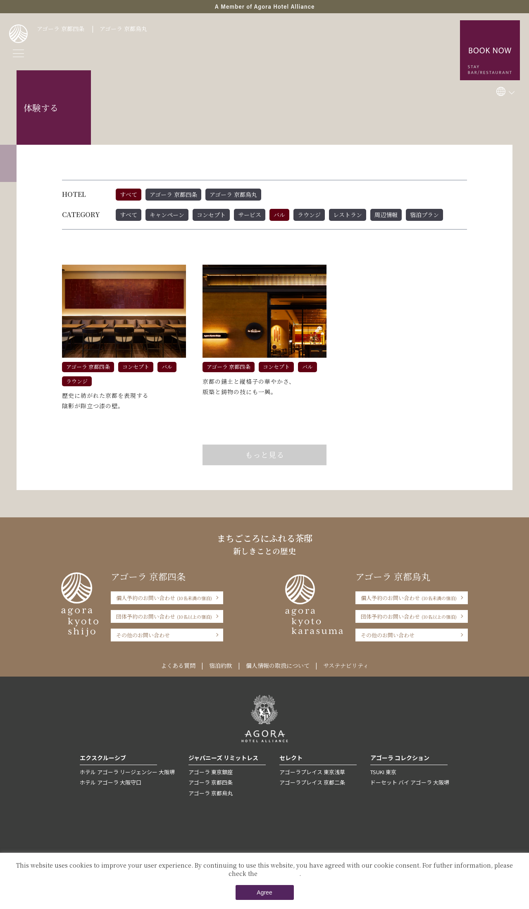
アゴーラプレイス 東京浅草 (312, 772)
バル (279, 215)
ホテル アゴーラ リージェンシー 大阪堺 (127, 772)
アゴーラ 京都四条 (60, 28)
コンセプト (211, 215)
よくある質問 (178, 665)
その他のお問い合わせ (143, 635)
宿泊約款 (220, 665)
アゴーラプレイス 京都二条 (312, 782)
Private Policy (279, 873)
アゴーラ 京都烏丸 (123, 28)
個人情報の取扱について (278, 665)
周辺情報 (386, 215)
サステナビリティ (346, 665)
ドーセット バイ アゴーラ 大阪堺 (409, 782)
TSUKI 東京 (383, 772)
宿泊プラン (424, 215)
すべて (128, 194)
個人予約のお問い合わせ (164, 598)
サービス (249, 215)
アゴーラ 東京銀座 (210, 772)
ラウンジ (309, 215)
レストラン (347, 215)
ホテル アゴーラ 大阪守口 (110, 782)
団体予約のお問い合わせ (164, 616)
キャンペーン (167, 215)
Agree (264, 892)
